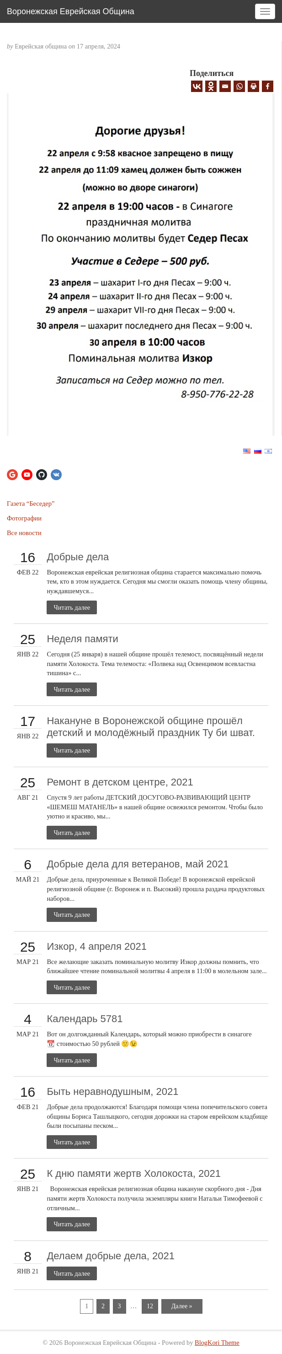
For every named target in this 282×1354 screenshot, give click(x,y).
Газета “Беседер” (30, 503)
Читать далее (71, 607)
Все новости (24, 532)
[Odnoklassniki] (211, 86)
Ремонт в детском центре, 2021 (120, 782)
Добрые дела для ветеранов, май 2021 (138, 864)
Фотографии (24, 518)
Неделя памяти (82, 639)
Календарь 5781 (84, 1018)
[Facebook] (267, 86)
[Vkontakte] (197, 86)
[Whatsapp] (239, 86)
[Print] (253, 86)
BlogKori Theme (217, 1342)
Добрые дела (78, 557)
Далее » (181, 1306)
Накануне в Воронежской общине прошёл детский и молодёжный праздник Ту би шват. (151, 726)
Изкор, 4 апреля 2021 (97, 946)
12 (150, 1306)
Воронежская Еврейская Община (70, 11)
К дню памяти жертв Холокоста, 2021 (134, 1173)
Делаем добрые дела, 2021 (111, 1256)
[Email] (225, 86)
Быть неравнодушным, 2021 (112, 1091)
